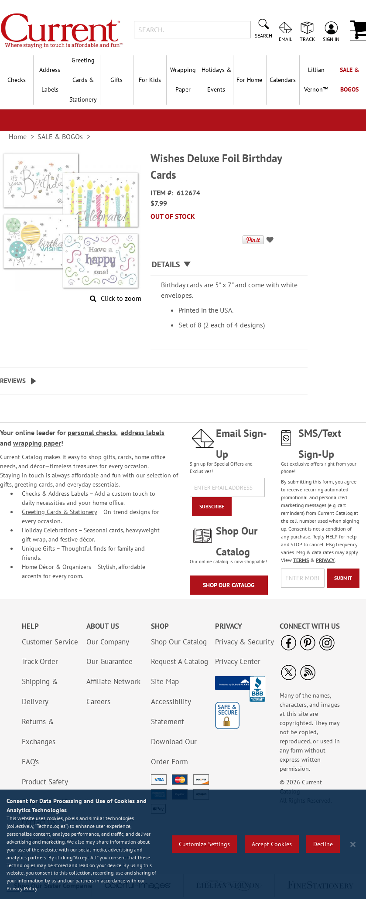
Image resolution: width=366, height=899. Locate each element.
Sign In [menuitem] (331, 39)
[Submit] (343, 578)
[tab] (229, 265)
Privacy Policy (22, 888)
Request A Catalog (179, 661)
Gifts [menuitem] (116, 80)
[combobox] (192, 29)
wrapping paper (37, 443)
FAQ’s (30, 761)
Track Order (40, 661)
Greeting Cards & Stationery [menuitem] (83, 79)
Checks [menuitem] (16, 80)
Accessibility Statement (171, 711)
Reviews (13, 381)
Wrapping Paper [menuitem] (183, 79)
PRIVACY (325, 560)
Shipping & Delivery (40, 691)
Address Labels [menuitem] (49, 79)
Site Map (165, 681)
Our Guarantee (109, 661)
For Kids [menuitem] (150, 80)
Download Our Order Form (174, 751)
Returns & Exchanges (38, 731)
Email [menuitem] (285, 39)
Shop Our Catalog (229, 585)
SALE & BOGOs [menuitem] (349, 79)
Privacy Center (237, 661)
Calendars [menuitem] (283, 80)
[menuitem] (315, 80)
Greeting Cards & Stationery (59, 512)
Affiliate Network (113, 681)
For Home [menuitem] (249, 80)
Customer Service (50, 642)
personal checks (92, 432)
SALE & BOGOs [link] (60, 136)
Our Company (107, 642)
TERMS (301, 560)
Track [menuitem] (307, 39)
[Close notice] (353, 844)
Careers (98, 701)
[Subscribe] (212, 506)
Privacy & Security (244, 642)
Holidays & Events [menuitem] (216, 79)
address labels (142, 432)
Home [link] (18, 136)
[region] (183, 844)
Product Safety (45, 782)
